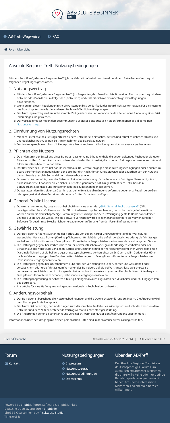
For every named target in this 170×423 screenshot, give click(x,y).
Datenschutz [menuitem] (74, 379)
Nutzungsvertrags (28, 124)
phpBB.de (50, 409)
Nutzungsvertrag (77, 368)
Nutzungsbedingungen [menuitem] (81, 374)
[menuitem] (22, 37)
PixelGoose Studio (52, 413)
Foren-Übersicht (15, 339)
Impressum (73, 363)
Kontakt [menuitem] (14, 363)
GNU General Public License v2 (119, 206)
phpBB (25, 405)
